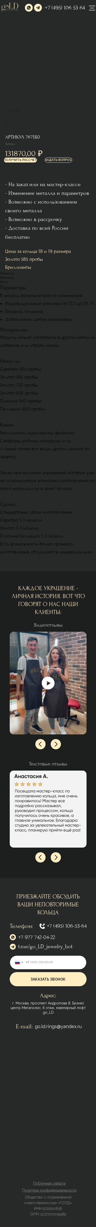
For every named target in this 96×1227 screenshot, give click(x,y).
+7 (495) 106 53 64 (65, 7)
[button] (20, 160)
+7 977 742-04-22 (36, 937)
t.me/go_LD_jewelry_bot (45, 946)
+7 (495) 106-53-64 (67, 926)
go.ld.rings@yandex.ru (58, 1026)
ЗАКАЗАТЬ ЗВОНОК (48, 979)
